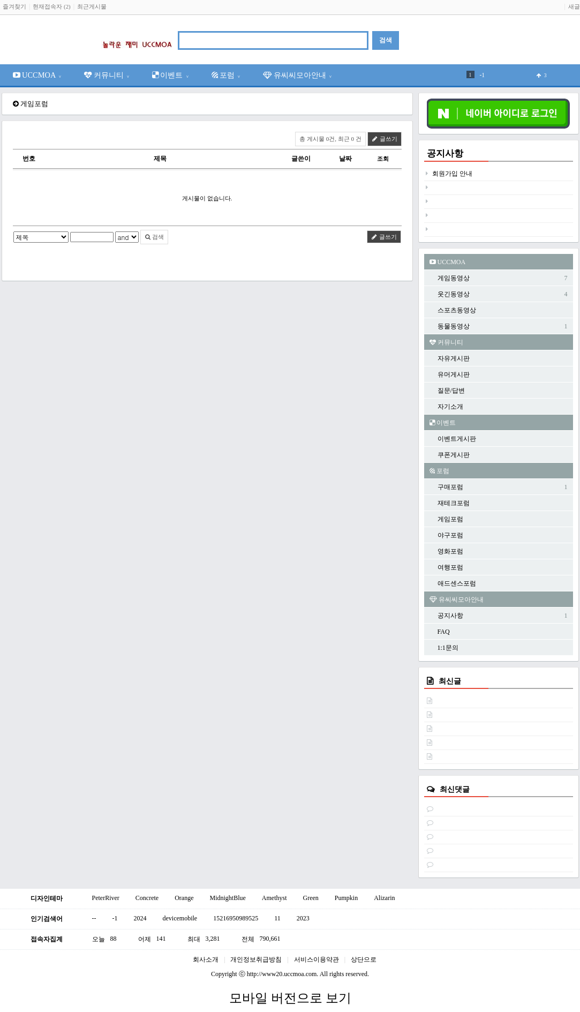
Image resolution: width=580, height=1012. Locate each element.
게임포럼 (450, 519)
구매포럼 (450, 487)
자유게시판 (454, 358)
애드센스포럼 (457, 583)
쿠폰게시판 (454, 455)
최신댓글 (455, 789)
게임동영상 (454, 278)
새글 (574, 6)
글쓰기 (384, 139)
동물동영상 (454, 326)
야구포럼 (450, 535)
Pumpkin (346, 898)
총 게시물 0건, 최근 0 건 (330, 139)
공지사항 (445, 153)
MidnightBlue (227, 898)
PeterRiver (105, 898)
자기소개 (450, 406)
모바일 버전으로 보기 (290, 998)
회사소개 (206, 959)
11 (277, 918)
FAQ (444, 631)
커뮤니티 (107, 75)
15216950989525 (235, 918)
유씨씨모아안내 (297, 75)
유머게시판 (454, 374)
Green (310, 898)
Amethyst (274, 898)
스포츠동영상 (457, 310)
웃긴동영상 (454, 294)
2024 (140, 918)
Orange (184, 898)
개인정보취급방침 (256, 959)
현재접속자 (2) (51, 6)
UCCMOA (37, 75)
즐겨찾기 (14, 6)
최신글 (450, 681)
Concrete (147, 898)
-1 (482, 75)
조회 (383, 158)
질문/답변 (451, 390)
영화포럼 (450, 551)
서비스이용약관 (316, 959)
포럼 (226, 75)
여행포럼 (450, 567)
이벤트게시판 (457, 439)
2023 (303, 918)
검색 (154, 237)
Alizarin (384, 898)
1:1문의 (448, 647)
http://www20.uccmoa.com (282, 974)
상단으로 (363, 959)
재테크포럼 (454, 503)
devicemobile (180, 918)
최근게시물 (92, 6)
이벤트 (170, 75)
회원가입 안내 (452, 173)
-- (94, 918)
